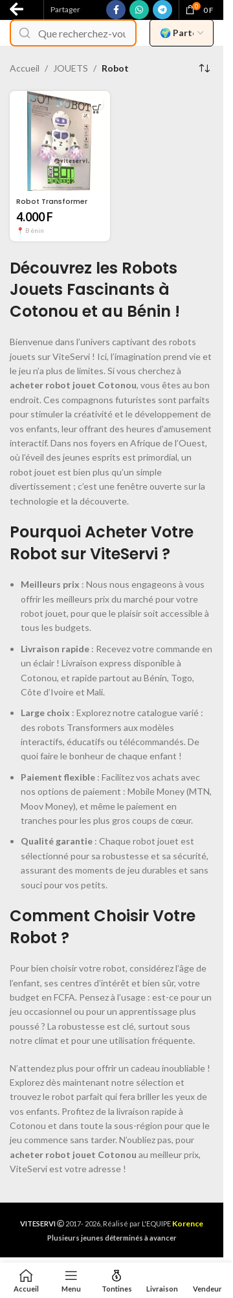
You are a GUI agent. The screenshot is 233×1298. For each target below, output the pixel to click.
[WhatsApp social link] (139, 9)
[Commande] (204, 68)
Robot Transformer (51, 201)
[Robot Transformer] (60, 141)
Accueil (24, 68)
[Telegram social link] (162, 9)
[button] (97, 108)
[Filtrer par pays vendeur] (182, 32)
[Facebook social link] (116, 9)
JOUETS (70, 68)
